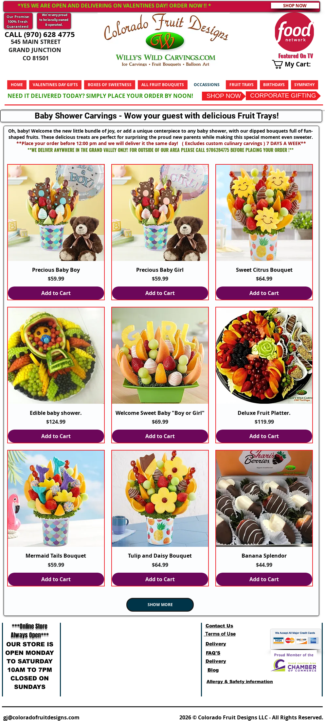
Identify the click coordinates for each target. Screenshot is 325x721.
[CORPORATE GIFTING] (283, 95)
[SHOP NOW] (224, 96)
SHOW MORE (160, 604)
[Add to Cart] (56, 293)
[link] (296, 64)
